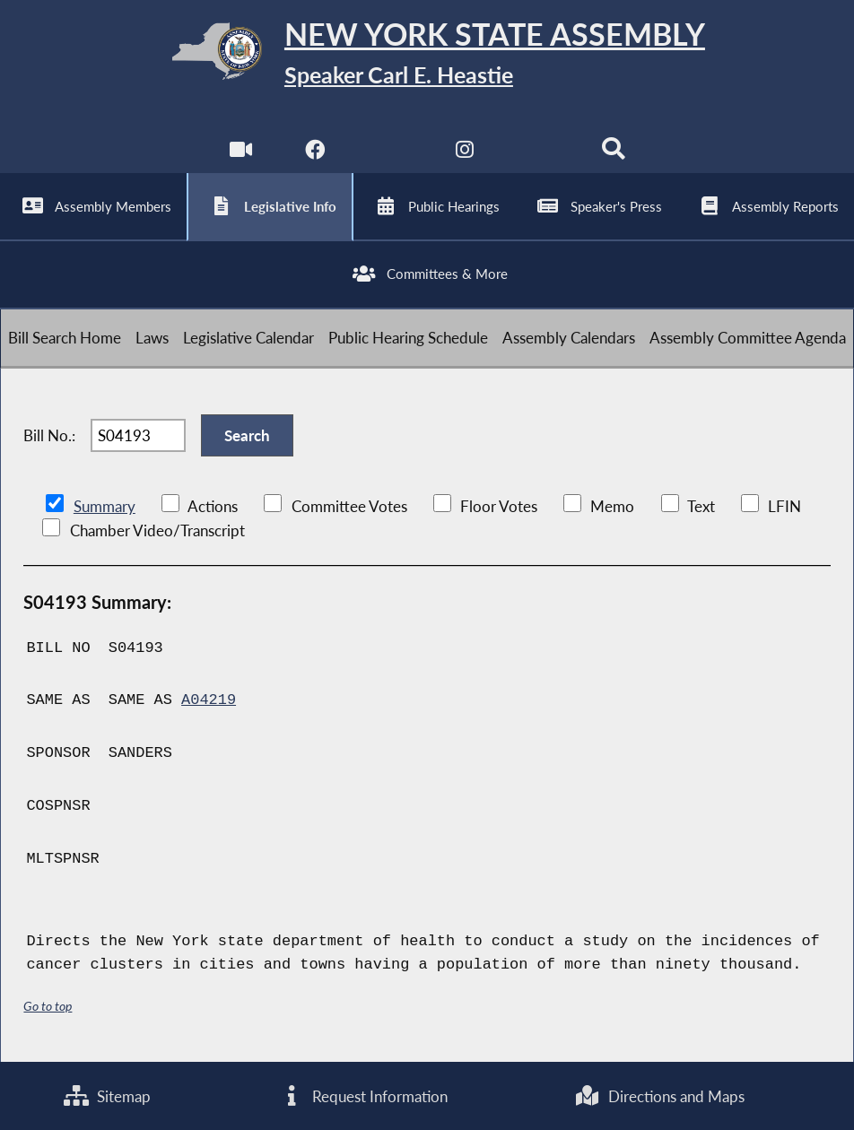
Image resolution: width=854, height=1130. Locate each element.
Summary (104, 506)
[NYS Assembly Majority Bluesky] (538, 153)
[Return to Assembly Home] (427, 55)
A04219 (208, 700)
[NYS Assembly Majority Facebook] (315, 153)
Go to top (47, 1005)
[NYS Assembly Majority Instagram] (464, 153)
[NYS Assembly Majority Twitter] (390, 153)
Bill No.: (49, 435)
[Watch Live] (241, 153)
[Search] (613, 153)
